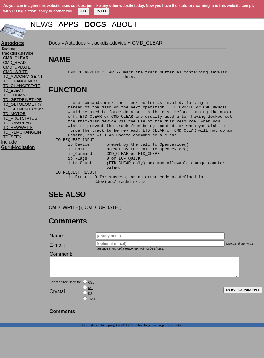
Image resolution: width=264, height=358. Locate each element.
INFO (101, 11)
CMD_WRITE (15, 71)
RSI (90, 310)
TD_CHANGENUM (20, 81)
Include (9, 141)
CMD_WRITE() (65, 226)
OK (83, 11)
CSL (91, 305)
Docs (54, 43)
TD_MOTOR (14, 113)
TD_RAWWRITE (18, 127)
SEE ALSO (67, 213)
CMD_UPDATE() (103, 226)
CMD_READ (14, 62)
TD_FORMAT (15, 95)
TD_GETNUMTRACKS (24, 109)
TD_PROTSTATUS (20, 118)
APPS (68, 24)
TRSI (91, 321)
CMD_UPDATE (17, 67)
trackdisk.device (109, 43)
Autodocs (75, 43)
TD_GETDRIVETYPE (22, 99)
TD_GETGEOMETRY (22, 104)
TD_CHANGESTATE (21, 85)
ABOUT (124, 24)
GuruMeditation (18, 147)
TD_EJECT (13, 90)
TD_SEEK (12, 137)
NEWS (41, 24)
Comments (68, 239)
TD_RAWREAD (17, 123)
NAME (60, 59)
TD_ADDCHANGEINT (23, 76)
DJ (90, 316)
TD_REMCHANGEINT (23, 132)
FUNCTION (68, 91)
